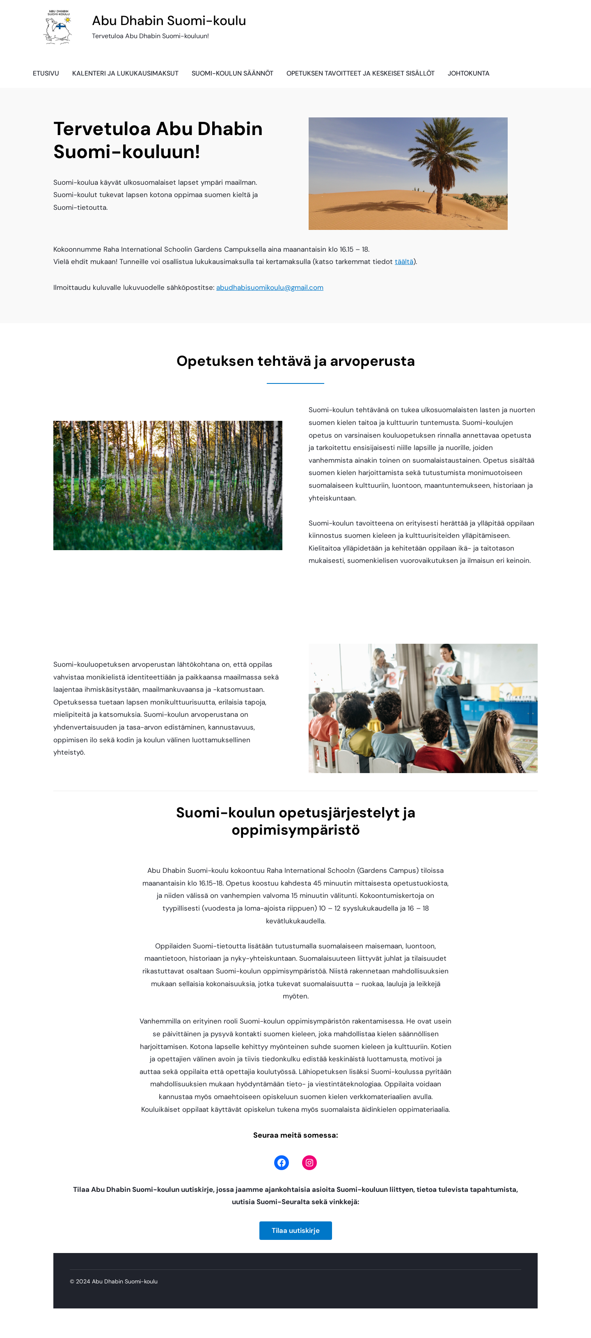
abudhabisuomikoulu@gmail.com (269, 287)
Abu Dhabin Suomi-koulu (169, 20)
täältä (404, 261)
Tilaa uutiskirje (296, 1230)
